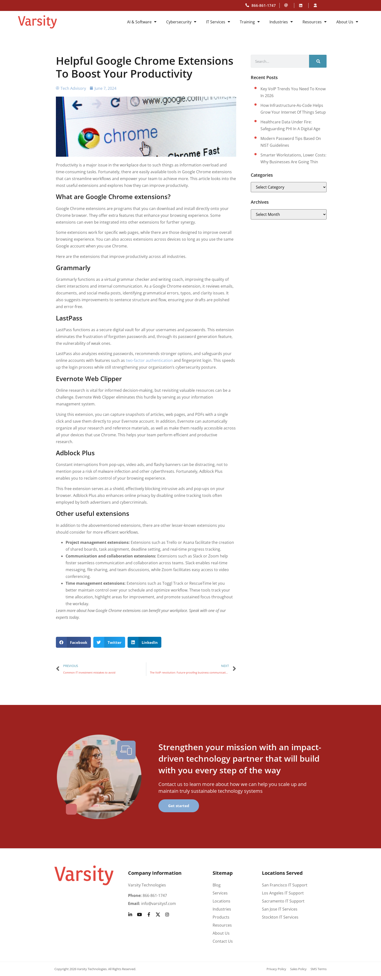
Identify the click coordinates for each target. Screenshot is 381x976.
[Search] (318, 61)
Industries (281, 22)
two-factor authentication (149, 360)
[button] (73, 642)
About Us (347, 22)
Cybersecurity (181, 22)
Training (250, 22)
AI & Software (141, 22)
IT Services (218, 22)
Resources (315, 22)
